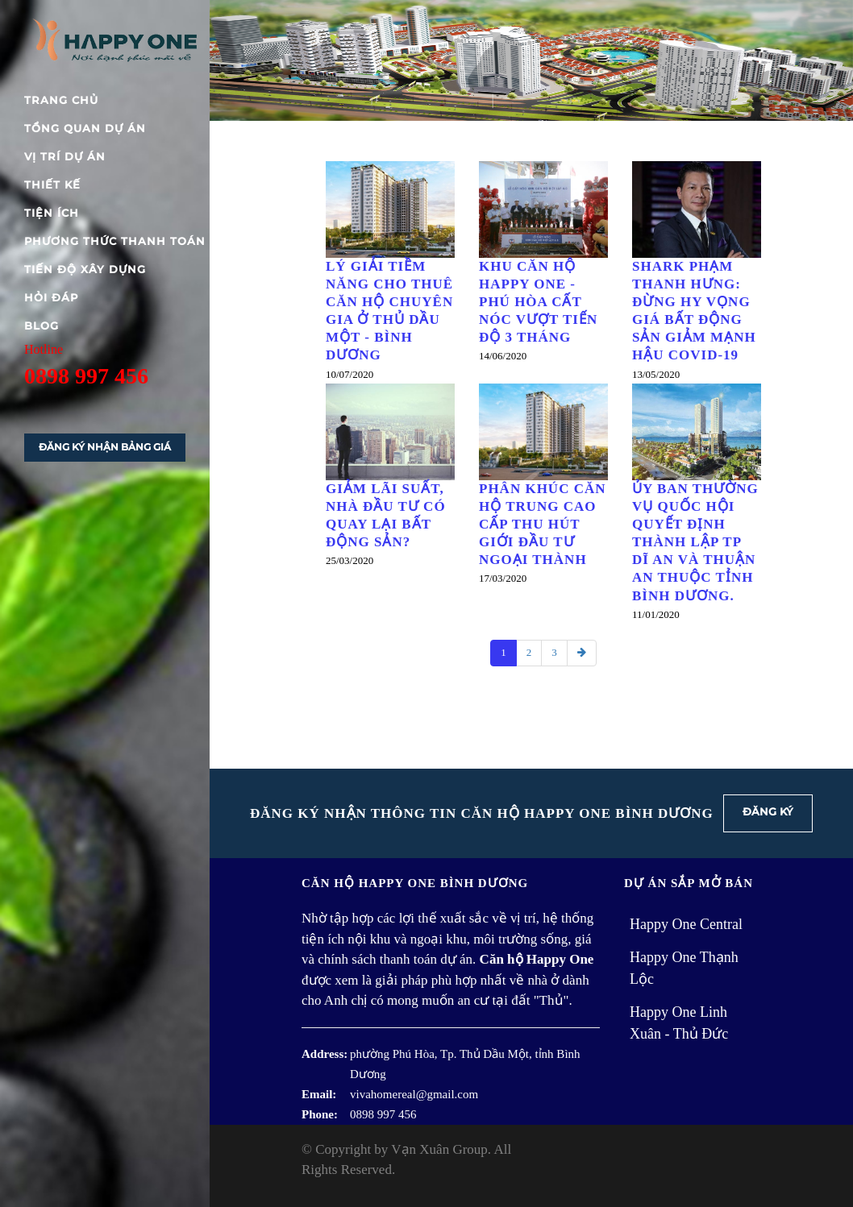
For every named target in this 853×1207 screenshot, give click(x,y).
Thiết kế (52, 184)
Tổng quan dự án (85, 128)
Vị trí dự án (65, 156)
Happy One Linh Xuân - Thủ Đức (679, 1023)
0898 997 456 (86, 375)
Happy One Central (686, 924)
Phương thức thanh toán (115, 240)
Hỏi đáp (51, 297)
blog (41, 325)
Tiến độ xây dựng (85, 269)
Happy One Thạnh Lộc (684, 968)
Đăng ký (768, 811)
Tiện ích (51, 212)
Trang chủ (61, 99)
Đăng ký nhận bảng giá (105, 447)
